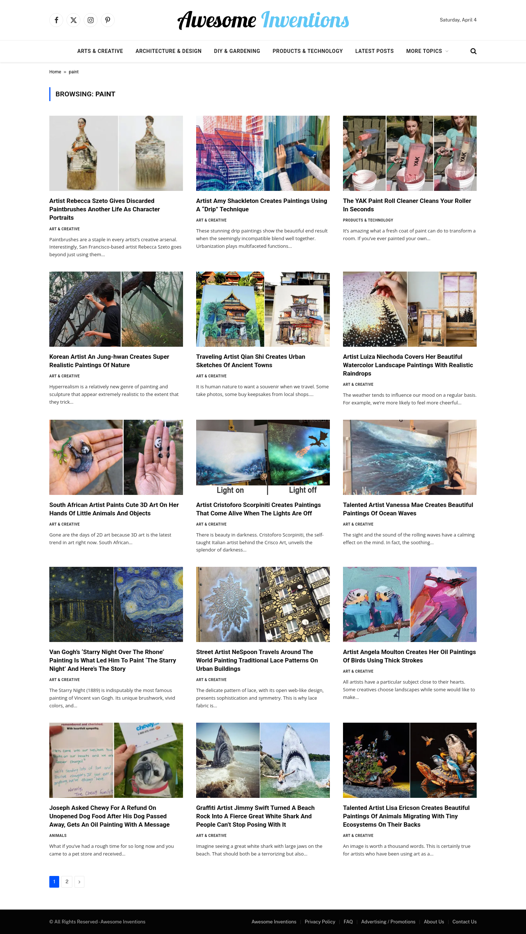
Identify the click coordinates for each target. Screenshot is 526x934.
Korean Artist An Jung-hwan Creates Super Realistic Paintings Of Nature (109, 361)
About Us (434, 922)
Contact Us (465, 922)
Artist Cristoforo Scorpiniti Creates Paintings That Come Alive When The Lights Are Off (258, 509)
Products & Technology (307, 51)
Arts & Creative (100, 51)
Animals (57, 836)
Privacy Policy (320, 922)
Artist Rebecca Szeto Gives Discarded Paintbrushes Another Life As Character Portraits (104, 209)
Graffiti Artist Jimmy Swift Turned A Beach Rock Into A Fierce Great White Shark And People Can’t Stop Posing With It (255, 816)
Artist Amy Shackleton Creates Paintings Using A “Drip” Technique (261, 205)
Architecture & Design (169, 51)
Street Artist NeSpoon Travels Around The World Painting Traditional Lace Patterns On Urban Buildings (257, 660)
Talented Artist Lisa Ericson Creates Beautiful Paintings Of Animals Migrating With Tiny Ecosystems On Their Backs (406, 816)
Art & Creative (64, 229)
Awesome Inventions (273, 922)
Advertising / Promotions (388, 922)
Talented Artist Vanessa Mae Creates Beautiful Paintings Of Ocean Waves (408, 509)
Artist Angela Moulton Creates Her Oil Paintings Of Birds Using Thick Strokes (409, 656)
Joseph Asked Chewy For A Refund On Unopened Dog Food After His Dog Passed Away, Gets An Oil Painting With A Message (109, 816)
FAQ (348, 922)
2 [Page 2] (66, 881)
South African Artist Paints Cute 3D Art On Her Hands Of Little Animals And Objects (114, 509)
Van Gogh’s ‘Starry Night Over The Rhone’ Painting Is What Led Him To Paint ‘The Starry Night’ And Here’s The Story (112, 660)
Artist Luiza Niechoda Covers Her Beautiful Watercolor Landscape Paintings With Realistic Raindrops (408, 365)
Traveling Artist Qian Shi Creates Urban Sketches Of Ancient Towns (250, 361)
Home (55, 71)
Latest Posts (374, 51)
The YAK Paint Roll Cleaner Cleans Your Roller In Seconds (407, 205)
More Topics (424, 51)
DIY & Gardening (237, 51)
